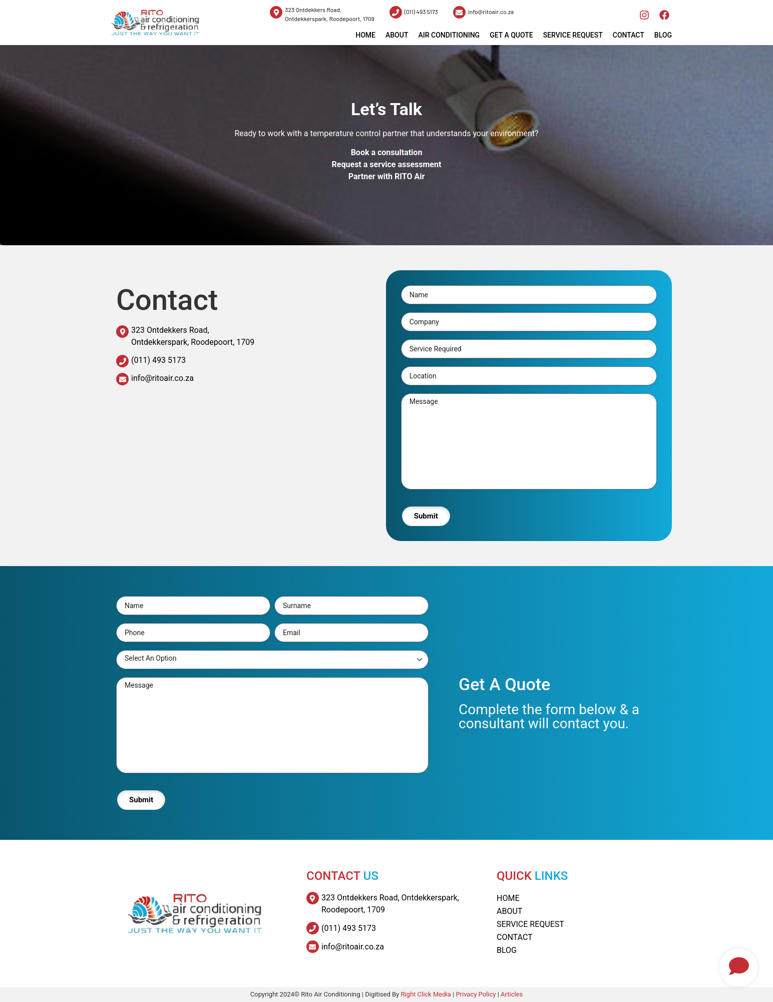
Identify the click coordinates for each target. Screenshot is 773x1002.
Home (508, 898)
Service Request (573, 35)
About (396, 35)
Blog (663, 35)
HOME (365, 35)
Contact (628, 35)
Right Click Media (427, 994)
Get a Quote (511, 35)
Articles (512, 994)
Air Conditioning (449, 35)
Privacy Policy (476, 994)
